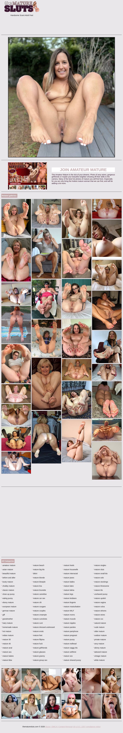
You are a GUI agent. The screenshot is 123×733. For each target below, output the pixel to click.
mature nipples (69, 623)
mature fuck (37, 644)
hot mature (6, 631)
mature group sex (39, 660)
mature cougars (39, 607)
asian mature (7, 569)
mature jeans (68, 578)
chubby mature (8, 586)
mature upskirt (99, 598)
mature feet (37, 635)
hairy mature (7, 623)
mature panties (69, 627)
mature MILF (68, 611)
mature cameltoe (39, 594)
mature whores (99, 611)
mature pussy (69, 639)
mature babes (7, 656)
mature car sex (38, 598)
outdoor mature (100, 635)
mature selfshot (69, 652)
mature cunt (37, 623)
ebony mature (7, 602)
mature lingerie (69, 602)
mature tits (98, 590)
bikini (34, 573)
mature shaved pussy (72, 660)
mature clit (37, 602)
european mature (8, 607)
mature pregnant (70, 635)
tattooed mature (100, 652)
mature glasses (38, 652)
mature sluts (98, 569)
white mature (99, 660)
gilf (3, 615)
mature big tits (38, 569)
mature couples (39, 611)
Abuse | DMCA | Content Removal (59, 727)
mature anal (6, 648)
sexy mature (98, 644)
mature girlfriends (39, 648)
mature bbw (6, 660)
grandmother (7, 619)
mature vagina (99, 602)
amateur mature (8, 565)
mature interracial (70, 573)
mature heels (68, 565)
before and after (8, 578)
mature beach (38, 565)
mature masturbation (71, 607)
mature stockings (100, 582)
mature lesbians (70, 598)
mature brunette (39, 590)
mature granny (38, 656)
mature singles (99, 565)
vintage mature (99, 656)
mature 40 (6, 644)
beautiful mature (8, 573)
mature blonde (38, 578)
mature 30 (6, 639)
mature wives (99, 615)
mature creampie (39, 615)
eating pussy (7, 598)
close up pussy (8, 594)
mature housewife (70, 569)
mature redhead (70, 644)
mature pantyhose (70, 631)
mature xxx (98, 619)
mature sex (68, 656)
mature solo (98, 578)
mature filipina (38, 639)
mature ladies (69, 582)
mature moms (69, 615)
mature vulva (99, 607)
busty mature (7, 582)
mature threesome (101, 586)
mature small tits (100, 573)
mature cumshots (39, 619)
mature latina (68, 590)
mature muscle (69, 619)
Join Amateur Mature (83, 170)
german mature (8, 611)
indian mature (7, 635)
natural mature (99, 623)
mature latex (68, 586)
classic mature (7, 590)
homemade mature (9, 627)
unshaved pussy (100, 594)
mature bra (37, 586)
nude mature (98, 627)
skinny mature (99, 648)
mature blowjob (38, 582)
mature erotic (38, 631)
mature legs (68, 594)
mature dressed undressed (43, 627)
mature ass (6, 652)
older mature (98, 631)
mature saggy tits (70, 648)
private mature (99, 639)
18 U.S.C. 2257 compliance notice (87, 727)
